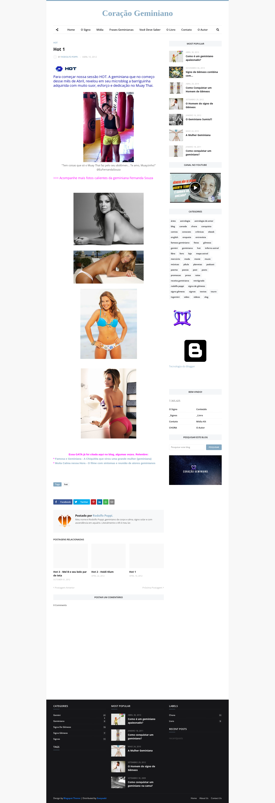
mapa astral (202, 253)
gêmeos (207, 242)
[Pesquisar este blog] (186, 447)
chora (194, 226)
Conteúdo (201, 409)
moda (187, 258)
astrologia (185, 220)
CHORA (173, 427)
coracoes (186, 231)
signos (192, 291)
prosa (188, 275)
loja (190, 253)
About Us (203, 798)
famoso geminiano (180, 242)
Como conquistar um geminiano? (198, 152)
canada (183, 226)
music (208, 258)
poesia (185, 269)
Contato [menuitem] (186, 29)
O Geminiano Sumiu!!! (199, 119)
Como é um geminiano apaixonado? (199, 58)
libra (173, 253)
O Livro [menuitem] (170, 29)
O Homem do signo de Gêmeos (199, 105)
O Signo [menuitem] (85, 29)
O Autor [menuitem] (203, 29)
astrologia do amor (203, 220)
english (174, 237)
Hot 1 (132, 571)
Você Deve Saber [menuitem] (149, 29)
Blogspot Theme (71, 798)
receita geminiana (180, 280)
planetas (197, 264)
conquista (206, 226)
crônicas (199, 231)
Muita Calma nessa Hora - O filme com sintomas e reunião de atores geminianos (105, 463)
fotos (196, 242)
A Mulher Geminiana (198, 135)
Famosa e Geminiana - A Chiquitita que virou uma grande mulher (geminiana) (103, 458)
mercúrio (175, 258)
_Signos (173, 415)
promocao (176, 275)
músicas (175, 264)
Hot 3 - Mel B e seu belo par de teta (70, 573)
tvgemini (175, 296)
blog (173, 226)
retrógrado (198, 280)
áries (173, 220)
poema (174, 269)
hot (55, 42)
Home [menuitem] (71, 29)
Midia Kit (201, 421)
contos (174, 231)
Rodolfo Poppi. (69, 56)
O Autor (200, 427)
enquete (187, 237)
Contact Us (216, 798)
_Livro (199, 415)
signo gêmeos (178, 291)
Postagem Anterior (65, 587)
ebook (211, 231)
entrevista (201, 237)
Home (194, 798)
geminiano (187, 248)
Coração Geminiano (137, 13)
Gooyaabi (102, 798)
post (195, 269)
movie (197, 258)
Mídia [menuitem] (99, 29)
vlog (206, 296)
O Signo (173, 409)
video (186, 296)
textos (203, 291)
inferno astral (212, 248)
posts (204, 269)
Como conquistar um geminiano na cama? (140, 783)
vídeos (197, 296)
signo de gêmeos (196, 286)
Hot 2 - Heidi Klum (102, 571)
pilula (186, 264)
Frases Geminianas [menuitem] (121, 29)
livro (182, 253)
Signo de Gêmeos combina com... (202, 73)
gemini (174, 248)
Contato (173, 421)
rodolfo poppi (177, 286)
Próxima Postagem (152, 587)
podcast (210, 264)
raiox (197, 275)
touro (213, 291)
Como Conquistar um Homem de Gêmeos (199, 89)
